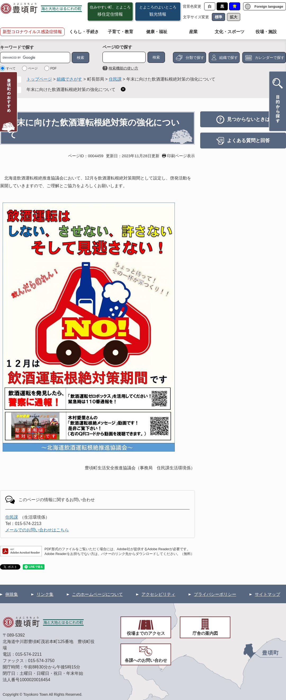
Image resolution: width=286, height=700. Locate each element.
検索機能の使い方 (123, 68)
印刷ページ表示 (181, 156)
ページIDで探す (117, 47)
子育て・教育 (120, 31)
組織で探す (228, 57)
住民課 (115, 79)
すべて (11, 68)
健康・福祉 (156, 31)
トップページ (39, 79)
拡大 (233, 17)
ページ (33, 68)
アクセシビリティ (158, 594)
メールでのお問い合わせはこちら (37, 530)
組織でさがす (69, 79)
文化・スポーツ (229, 31)
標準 (218, 17)
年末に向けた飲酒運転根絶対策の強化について (70, 89)
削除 (123, 89)
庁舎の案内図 (205, 633)
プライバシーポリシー (215, 594)
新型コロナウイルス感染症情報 (32, 31)
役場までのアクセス (146, 633)
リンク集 (45, 594)
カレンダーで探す (269, 57)
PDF (53, 68)
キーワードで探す (17, 47)
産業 (193, 31)
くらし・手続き (84, 31)
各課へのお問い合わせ (146, 660)
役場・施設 (266, 31)
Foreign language (268, 6)
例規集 (11, 594)
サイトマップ (267, 594)
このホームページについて (97, 594)
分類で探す (195, 57)
